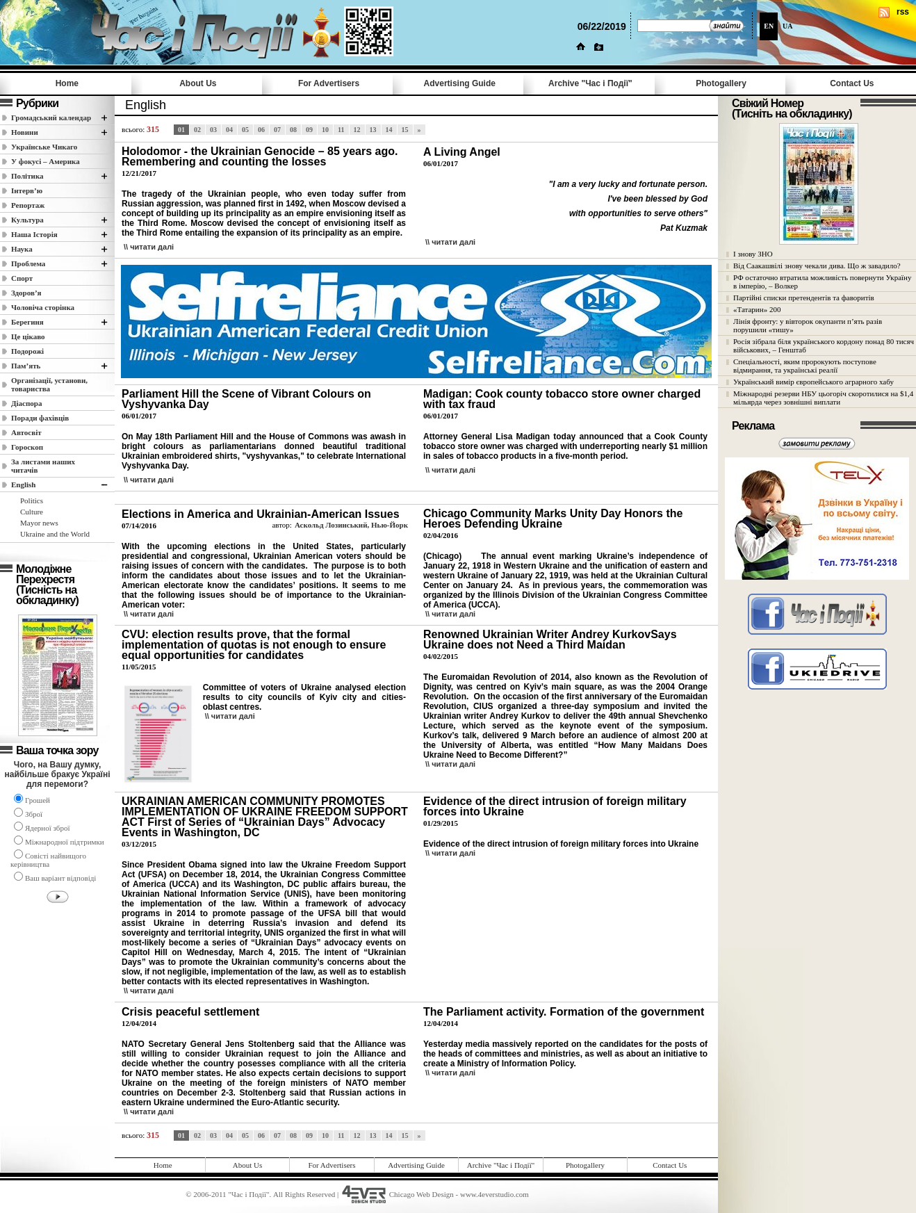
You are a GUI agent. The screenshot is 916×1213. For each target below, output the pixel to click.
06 (261, 129)
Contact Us (852, 83)
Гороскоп (27, 447)
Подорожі (27, 351)
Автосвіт (26, 432)
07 (277, 129)
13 (373, 129)
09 (309, 129)
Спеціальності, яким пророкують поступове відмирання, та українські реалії (804, 365)
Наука (22, 249)
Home (67, 83)
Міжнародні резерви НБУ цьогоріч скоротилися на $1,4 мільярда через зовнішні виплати (823, 397)
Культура (27, 219)
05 (245, 129)
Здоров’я (26, 292)
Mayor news (39, 523)
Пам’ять (25, 365)
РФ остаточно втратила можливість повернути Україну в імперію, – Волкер (822, 281)
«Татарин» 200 (756, 309)
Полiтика (27, 176)
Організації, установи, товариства (49, 384)
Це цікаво (28, 336)
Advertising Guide (460, 83)
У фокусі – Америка (45, 161)
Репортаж (27, 205)
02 (197, 129)
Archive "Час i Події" (590, 83)
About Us (197, 83)
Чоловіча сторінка (42, 307)
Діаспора (26, 403)
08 (293, 129)
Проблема (28, 263)
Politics (31, 500)
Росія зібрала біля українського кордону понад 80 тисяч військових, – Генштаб (823, 345)
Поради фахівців (40, 418)
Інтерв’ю (26, 190)
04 (229, 129)
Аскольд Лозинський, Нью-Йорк (351, 525)
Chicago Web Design (421, 1194)
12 (357, 129)
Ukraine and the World (55, 534)
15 (405, 129)
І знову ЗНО (753, 254)
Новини (24, 132)
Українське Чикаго (44, 147)
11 (341, 129)
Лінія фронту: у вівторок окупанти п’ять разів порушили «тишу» (807, 325)
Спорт (22, 278)
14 (389, 129)
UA (787, 26)
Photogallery (721, 83)
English (23, 484)
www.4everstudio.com (494, 1194)
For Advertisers (328, 83)
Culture (31, 511)
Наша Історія (34, 234)
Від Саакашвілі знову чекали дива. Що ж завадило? (817, 265)
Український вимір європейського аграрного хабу (813, 381)
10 (325, 129)
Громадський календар (51, 117)
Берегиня (27, 322)
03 (213, 129)
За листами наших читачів (43, 465)
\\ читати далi (149, 247)
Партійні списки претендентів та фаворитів (803, 297)
